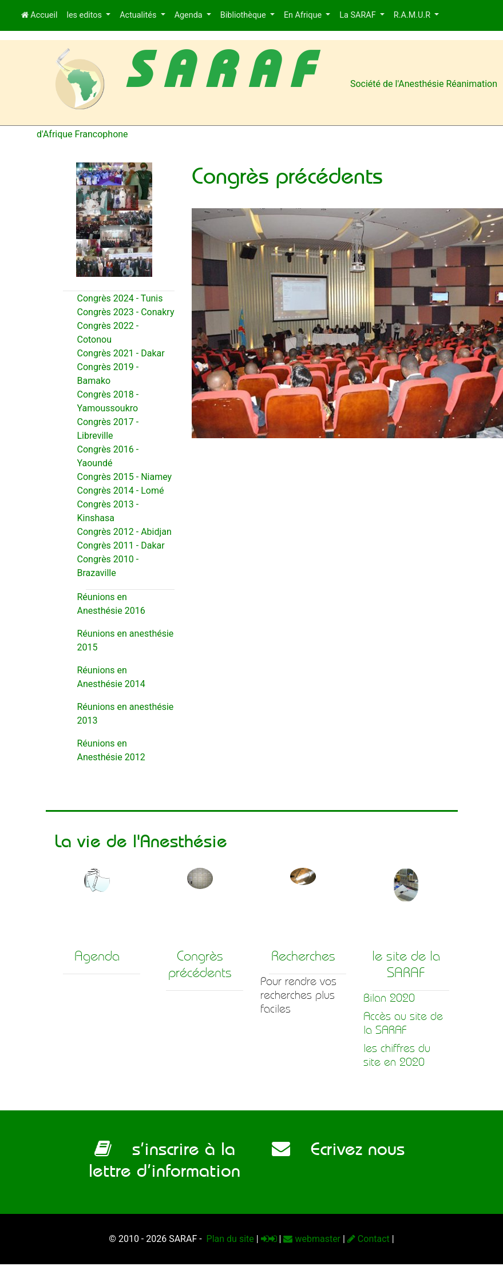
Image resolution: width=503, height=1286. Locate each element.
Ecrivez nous (338, 1148)
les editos (85, 15)
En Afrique (304, 15)
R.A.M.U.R (413, 15)
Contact (368, 1238)
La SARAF (358, 15)
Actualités (139, 15)
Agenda (190, 15)
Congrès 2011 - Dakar (121, 545)
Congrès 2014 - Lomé (120, 490)
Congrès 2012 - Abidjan (124, 531)
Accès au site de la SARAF (403, 1023)
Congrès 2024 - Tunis (120, 298)
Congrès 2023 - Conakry (126, 312)
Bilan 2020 (389, 998)
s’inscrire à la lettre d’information (164, 1159)
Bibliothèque (244, 15)
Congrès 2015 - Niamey (124, 476)
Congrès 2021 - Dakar (121, 353)
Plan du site (229, 1238)
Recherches (303, 955)
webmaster (311, 1238)
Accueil (39, 15)
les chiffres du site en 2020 (396, 1055)
